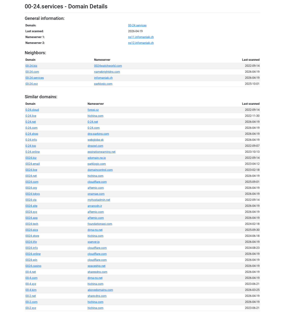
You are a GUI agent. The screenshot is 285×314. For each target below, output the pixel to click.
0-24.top (30, 146)
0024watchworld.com (108, 65)
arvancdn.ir (95, 206)
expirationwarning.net (101, 152)
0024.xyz (31, 212)
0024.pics (31, 230)
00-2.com (31, 302)
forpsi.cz (93, 110)
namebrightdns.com (107, 71)
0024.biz (31, 158)
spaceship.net (96, 266)
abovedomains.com (100, 290)
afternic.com (96, 188)
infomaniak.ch (103, 78)
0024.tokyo (32, 194)
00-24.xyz (31, 84)
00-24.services (137, 25)
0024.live (31, 170)
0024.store (32, 236)
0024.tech (31, 224)
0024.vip (31, 200)
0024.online (33, 254)
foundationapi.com (100, 224)
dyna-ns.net (95, 230)
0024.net (31, 176)
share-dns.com (97, 296)
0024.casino (33, 266)
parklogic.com (103, 84)
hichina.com (95, 116)
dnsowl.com (95, 146)
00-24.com (32, 71)
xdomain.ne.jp (97, 158)
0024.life (31, 242)
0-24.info (31, 140)
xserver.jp (94, 242)
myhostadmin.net (99, 200)
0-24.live (30, 116)
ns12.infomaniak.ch (141, 43)
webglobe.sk (96, 140)
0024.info (31, 248)
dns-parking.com (98, 134)
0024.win (31, 260)
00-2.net (30, 296)
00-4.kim (31, 290)
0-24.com (31, 128)
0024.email (32, 164)
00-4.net (30, 272)
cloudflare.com (97, 182)
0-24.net (30, 122)
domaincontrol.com (100, 170)
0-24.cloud (32, 110)
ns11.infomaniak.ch (141, 37)
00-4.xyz (30, 284)
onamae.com (96, 194)
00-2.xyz (30, 308)
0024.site (31, 206)
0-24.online (32, 152)
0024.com (31, 182)
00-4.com (31, 278)
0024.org (31, 188)
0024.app (31, 218)
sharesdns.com (97, 272)
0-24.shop (31, 134)
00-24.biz (31, 65)
